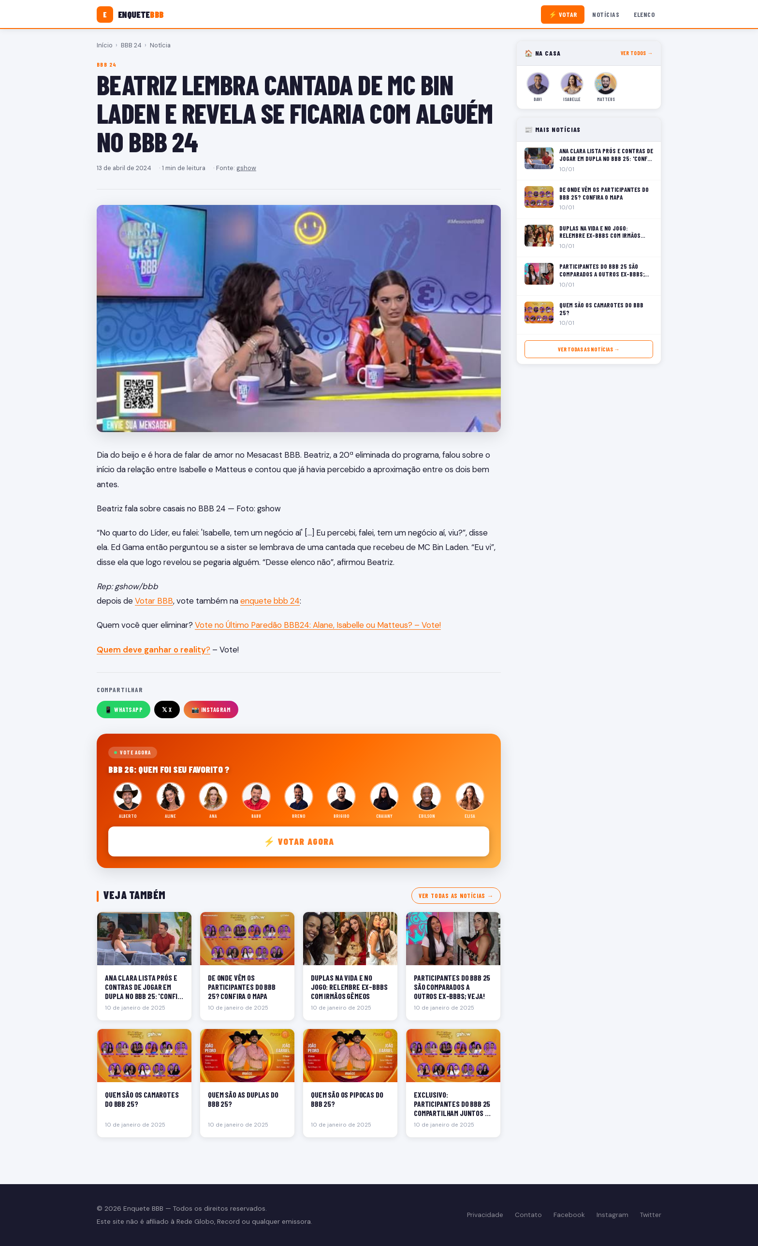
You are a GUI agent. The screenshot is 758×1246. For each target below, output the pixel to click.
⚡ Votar (563, 14)
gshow (246, 168)
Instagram (612, 1215)
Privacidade (485, 1215)
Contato (528, 1215)
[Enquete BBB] (130, 14)
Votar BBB (154, 600)
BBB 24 (131, 45)
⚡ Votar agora (299, 841)
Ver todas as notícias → (456, 895)
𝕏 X (167, 709)
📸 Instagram (211, 709)
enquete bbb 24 (270, 600)
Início (105, 45)
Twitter (650, 1215)
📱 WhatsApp (123, 709)
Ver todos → (637, 53)
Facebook (569, 1215)
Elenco (644, 14)
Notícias (605, 14)
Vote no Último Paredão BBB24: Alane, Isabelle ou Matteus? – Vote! (318, 625)
